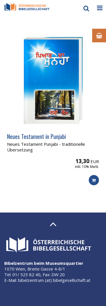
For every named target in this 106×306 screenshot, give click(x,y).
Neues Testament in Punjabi (36, 136)
